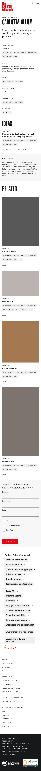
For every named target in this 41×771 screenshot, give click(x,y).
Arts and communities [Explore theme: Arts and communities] (16, 560)
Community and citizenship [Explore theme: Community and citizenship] (19, 584)
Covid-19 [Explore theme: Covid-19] (10, 591)
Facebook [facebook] (6, 722)
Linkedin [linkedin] (6, 715)
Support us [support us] (7, 663)
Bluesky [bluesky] (6, 711)
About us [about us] (6, 659)
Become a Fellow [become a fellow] (10, 692)
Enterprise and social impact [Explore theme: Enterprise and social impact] (19, 625)
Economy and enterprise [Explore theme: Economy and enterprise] (17, 610)
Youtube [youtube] (6, 726)
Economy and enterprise (15, 309)
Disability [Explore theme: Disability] (10, 601)
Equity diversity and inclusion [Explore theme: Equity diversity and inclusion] (15, 640)
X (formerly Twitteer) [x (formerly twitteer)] (12, 707)
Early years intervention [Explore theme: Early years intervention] (17, 606)
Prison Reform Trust (13, 102)
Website (7, 112)
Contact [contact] (6, 667)
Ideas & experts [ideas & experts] (9, 680)
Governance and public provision (19, 52)
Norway (19, 81)
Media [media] (5, 671)
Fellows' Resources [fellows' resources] (12, 688)
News (8, 521)
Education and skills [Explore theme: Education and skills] (15, 615)
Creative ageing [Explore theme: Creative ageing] (13, 596)
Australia (8, 81)
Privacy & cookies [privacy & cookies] (11, 701)
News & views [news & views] (8, 677)
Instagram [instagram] (7, 719)
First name (6, 492)
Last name (6, 501)
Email (4, 510)
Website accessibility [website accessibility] (12, 698)
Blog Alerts (10, 530)
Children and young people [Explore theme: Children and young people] (18, 570)
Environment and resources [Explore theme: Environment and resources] (19, 632)
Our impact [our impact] (7, 684)
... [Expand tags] (21, 259)
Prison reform (10, 56)
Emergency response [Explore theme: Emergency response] (16, 620)
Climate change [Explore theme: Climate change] (13, 579)
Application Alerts (13, 525)
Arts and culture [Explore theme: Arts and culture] (13, 565)
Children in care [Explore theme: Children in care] (13, 574)
